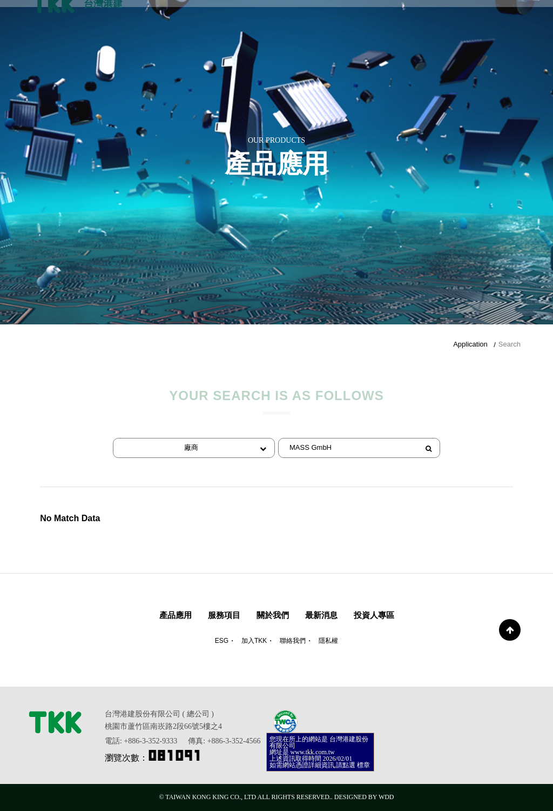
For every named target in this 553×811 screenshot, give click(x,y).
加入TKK (254, 640)
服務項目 (224, 615)
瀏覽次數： (153, 757)
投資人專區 (374, 615)
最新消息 (321, 615)
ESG (221, 640)
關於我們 (273, 615)
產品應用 (175, 615)
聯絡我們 (293, 640)
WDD (386, 797)
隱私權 (328, 640)
